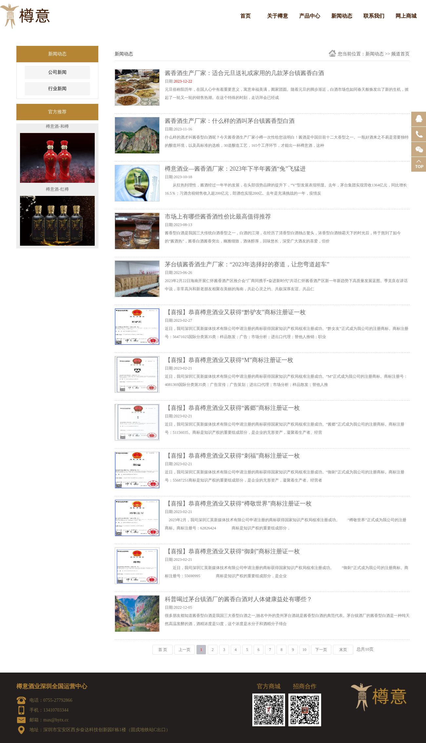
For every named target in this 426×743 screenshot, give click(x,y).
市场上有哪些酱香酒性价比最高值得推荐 (218, 216)
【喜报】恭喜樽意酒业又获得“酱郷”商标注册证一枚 (232, 408)
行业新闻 (57, 88)
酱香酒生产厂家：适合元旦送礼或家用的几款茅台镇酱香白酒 (244, 73)
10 (304, 649)
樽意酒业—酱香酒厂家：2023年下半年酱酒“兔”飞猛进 (235, 168)
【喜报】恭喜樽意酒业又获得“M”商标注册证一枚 (229, 360)
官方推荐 (57, 111)
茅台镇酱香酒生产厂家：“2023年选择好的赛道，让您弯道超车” (247, 264)
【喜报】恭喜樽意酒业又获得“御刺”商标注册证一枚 (232, 551)
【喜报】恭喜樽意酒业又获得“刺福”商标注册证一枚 (232, 455)
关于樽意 (277, 16)
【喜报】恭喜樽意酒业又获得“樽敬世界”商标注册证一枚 (238, 503)
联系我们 (373, 16)
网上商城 (406, 16)
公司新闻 (57, 72)
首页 (245, 16)
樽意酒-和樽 (57, 128)
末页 (343, 649)
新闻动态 (341, 16)
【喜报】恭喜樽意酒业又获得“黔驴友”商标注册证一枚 (235, 312)
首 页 (162, 649)
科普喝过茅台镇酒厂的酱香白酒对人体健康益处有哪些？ (238, 599)
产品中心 (309, 16)
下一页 (321, 649)
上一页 (184, 649)
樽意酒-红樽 (57, 191)
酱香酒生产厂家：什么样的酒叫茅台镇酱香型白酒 (230, 121)
